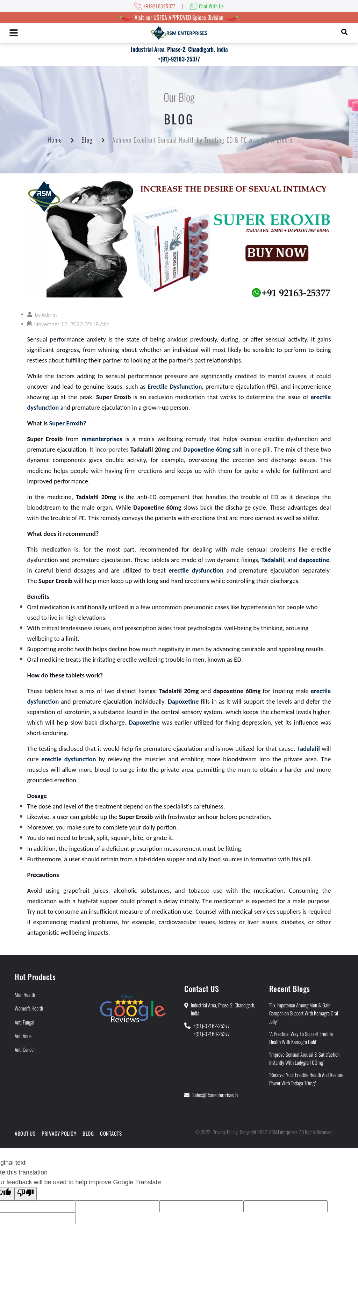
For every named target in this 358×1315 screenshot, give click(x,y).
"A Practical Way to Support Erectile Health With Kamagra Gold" (301, 1037)
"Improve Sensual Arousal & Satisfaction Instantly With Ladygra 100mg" (304, 1058)
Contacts (111, 1133)
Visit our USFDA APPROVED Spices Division (179, 17)
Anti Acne (23, 1036)
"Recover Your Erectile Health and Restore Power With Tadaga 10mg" (306, 1078)
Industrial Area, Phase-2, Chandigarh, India (179, 49)
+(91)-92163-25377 (179, 59)
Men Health (25, 994)
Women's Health (29, 1008)
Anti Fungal (24, 1022)
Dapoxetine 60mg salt (212, 449)
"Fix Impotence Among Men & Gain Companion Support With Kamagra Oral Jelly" (303, 1013)
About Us (25, 1133)
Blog (87, 139)
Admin (49, 314)
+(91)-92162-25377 (211, 1025)
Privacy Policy (59, 1133)
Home (55, 139)
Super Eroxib (66, 423)
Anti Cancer (25, 1049)
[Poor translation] (25, 1193)
